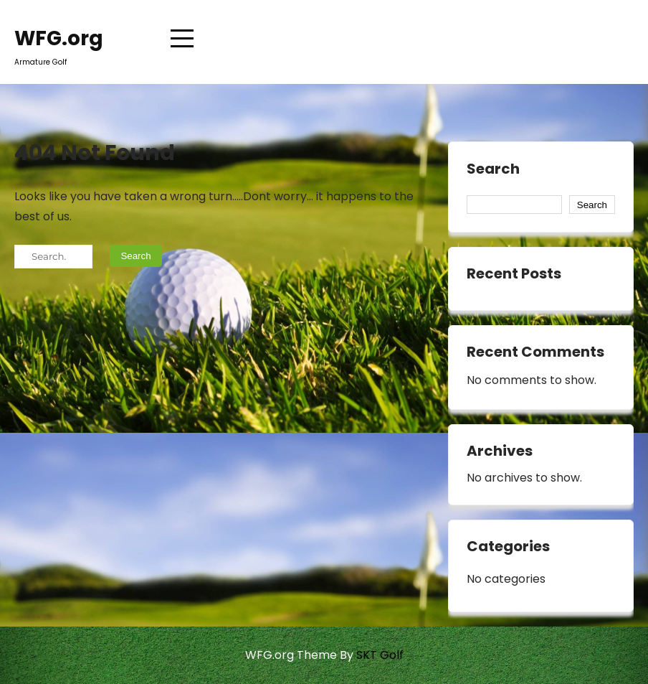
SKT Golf (380, 655)
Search (493, 169)
